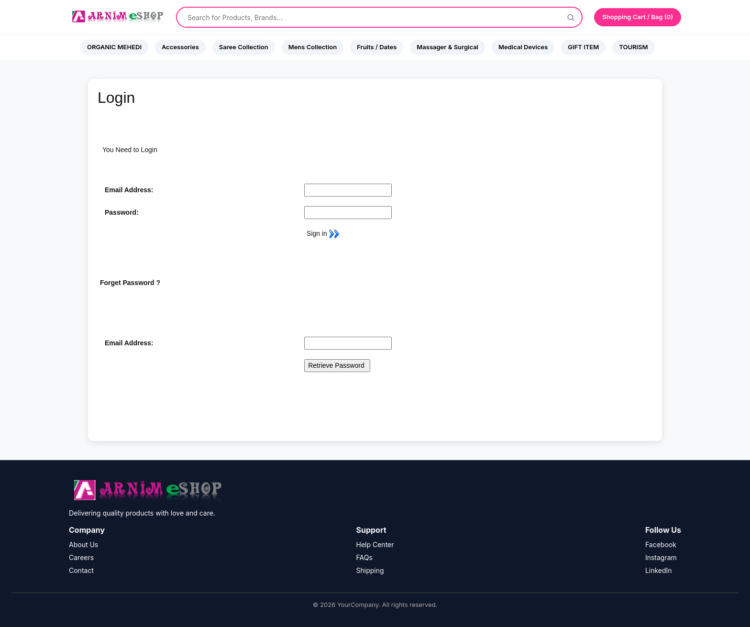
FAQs (364, 557)
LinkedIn (658, 570)
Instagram (661, 557)
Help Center (375, 544)
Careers (81, 557)
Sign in (322, 233)
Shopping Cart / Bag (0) (637, 17)
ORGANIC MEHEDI (114, 47)
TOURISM (633, 47)
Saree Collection (243, 47)
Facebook (660, 544)
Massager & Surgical (447, 47)
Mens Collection (312, 47)
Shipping (370, 570)
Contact (81, 570)
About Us (83, 544)
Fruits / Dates (377, 47)
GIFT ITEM (583, 47)
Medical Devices (523, 47)
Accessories (180, 47)
